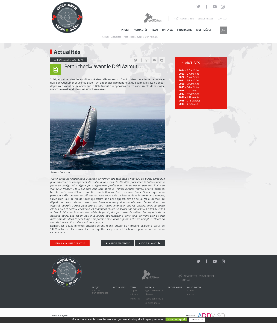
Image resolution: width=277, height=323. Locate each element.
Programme (184, 29)
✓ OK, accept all (176, 319)
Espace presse (205, 18)
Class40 (149, 294)
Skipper (134, 290)
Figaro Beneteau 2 (154, 298)
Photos (190, 294)
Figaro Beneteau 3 (154, 290)
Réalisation (205, 315)
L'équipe (134, 294)
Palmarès (135, 298)
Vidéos (190, 290)
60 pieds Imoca (152, 303)
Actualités (119, 287)
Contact (222, 18)
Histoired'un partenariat (100, 291)
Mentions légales (60, 315)
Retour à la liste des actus (69, 243)
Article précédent (117, 243)
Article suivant (149, 243)
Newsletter (187, 18)
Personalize (197, 319)
